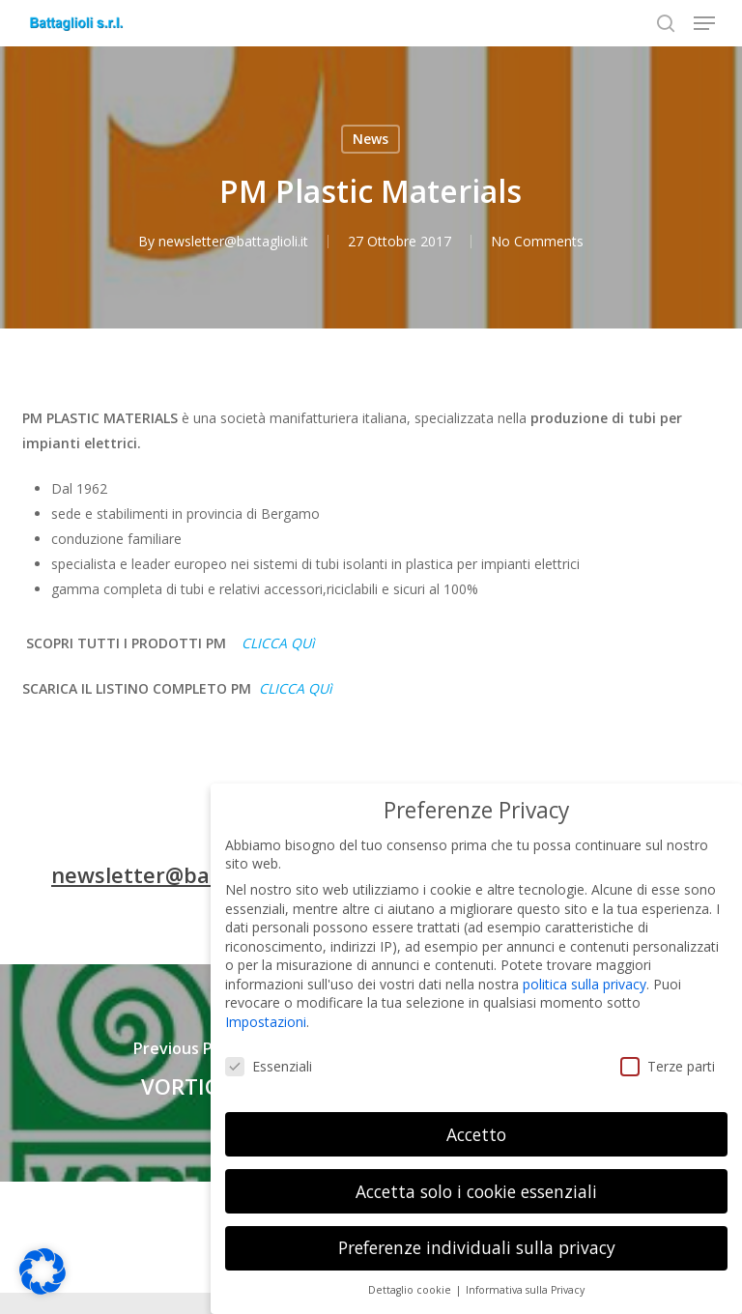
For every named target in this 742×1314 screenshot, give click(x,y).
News (370, 138)
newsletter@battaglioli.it (234, 241)
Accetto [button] (476, 1118)
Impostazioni (265, 1006)
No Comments (538, 241)
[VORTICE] (185, 1073)
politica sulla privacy (584, 968)
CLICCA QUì (278, 643)
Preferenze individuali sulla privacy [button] (476, 1232)
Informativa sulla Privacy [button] (525, 1274)
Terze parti (667, 1051)
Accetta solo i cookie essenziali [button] (476, 1175)
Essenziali (268, 1051)
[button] (704, 23)
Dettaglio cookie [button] (411, 1274)
